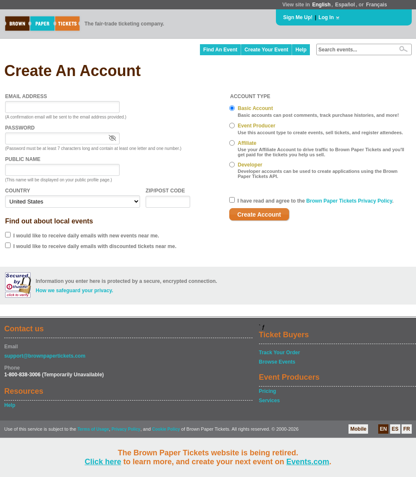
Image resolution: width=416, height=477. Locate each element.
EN (383, 429)
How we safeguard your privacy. (74, 291)
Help (300, 50)
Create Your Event (266, 50)
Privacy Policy (126, 429)
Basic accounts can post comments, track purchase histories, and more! (318, 115)
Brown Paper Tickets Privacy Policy (349, 201)
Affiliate (247, 143)
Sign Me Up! (297, 17)
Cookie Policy (166, 429)
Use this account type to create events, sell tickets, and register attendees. (320, 132)
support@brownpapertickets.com (44, 356)
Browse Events (277, 362)
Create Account (259, 214)
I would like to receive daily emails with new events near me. (86, 236)
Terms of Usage (93, 429)
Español (345, 5)
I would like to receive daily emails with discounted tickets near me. (94, 246)
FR (406, 429)
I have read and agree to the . (315, 201)
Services (269, 401)
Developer (250, 165)
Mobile (358, 429)
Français (376, 5)
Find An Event (220, 50)
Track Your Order (279, 353)
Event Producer (256, 126)
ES (395, 429)
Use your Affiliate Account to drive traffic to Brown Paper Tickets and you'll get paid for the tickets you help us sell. (321, 152)
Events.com (308, 461)
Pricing (267, 391)
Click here (102, 461)
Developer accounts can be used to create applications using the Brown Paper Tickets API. (318, 174)
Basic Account (255, 108)
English (321, 5)
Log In (326, 17)
